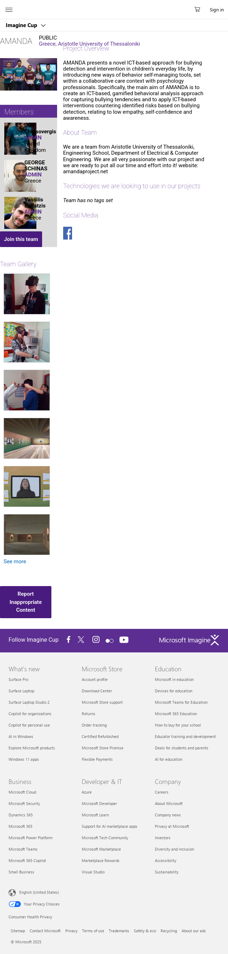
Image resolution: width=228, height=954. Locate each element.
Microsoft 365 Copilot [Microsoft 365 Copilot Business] (27, 860)
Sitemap (18, 930)
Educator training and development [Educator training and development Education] (185, 736)
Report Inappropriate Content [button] (26, 602)
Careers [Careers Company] (161, 792)
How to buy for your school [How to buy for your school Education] (178, 725)
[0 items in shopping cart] (199, 9)
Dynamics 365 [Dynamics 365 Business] (21, 814)
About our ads (194, 930)
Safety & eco (145, 930)
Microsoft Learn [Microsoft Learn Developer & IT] (95, 814)
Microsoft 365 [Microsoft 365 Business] (20, 826)
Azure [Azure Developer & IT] (87, 792)
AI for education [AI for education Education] (168, 759)
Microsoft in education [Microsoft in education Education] (174, 679)
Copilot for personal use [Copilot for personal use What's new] (29, 725)
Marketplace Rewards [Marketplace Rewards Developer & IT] (101, 860)
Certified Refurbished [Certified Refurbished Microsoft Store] (100, 736)
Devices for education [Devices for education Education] (173, 690)
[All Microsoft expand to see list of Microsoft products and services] (8, 9)
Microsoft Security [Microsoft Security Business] (24, 803)
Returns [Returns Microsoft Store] (88, 713)
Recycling (169, 930)
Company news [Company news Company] (168, 814)
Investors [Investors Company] (163, 837)
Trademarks (119, 930)
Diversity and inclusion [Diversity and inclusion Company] (174, 849)
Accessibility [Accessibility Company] (165, 860)
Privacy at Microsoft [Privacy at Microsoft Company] (172, 826)
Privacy (71, 930)
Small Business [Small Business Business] (21, 871)
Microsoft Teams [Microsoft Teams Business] (23, 849)
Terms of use (93, 930)
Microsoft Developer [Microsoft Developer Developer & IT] (99, 803)
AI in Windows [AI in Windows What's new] (21, 736)
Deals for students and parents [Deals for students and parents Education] (181, 747)
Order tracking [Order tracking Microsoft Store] (94, 725)
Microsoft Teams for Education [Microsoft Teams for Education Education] (181, 702)
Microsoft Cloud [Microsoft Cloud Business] (22, 792)
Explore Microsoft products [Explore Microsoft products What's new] (32, 747)
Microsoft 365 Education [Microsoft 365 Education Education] (176, 713)
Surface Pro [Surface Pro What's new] (18, 679)
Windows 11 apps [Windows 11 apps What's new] (24, 759)
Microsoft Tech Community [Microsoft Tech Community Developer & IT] (105, 837)
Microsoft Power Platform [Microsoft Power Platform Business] (30, 837)
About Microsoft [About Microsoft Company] (169, 803)
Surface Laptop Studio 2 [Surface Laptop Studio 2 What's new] (29, 702)
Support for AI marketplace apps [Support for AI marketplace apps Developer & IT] (109, 826)
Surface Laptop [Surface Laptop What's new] (21, 690)
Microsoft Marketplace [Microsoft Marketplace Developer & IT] (101, 849)
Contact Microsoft (45, 930)
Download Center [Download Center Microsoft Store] (97, 690)
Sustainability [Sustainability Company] (166, 871)
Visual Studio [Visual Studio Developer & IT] (93, 871)
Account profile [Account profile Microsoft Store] (95, 679)
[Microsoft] (114, 5)
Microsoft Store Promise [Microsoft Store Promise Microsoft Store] (102, 747)
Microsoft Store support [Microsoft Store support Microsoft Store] (102, 702)
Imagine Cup (22, 25)
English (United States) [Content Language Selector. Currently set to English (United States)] (39, 892)
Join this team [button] (21, 239)
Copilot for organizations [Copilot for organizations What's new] (30, 713)
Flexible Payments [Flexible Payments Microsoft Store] (97, 759)
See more (15, 562)
